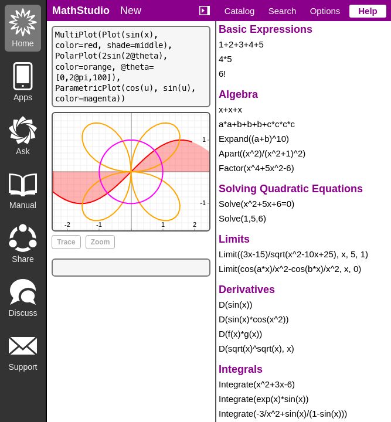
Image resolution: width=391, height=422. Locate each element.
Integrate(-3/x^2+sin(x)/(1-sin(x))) (283, 413)
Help (368, 11)
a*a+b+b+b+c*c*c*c (257, 124)
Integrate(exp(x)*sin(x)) (263, 399)
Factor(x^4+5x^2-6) (256, 168)
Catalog (240, 11)
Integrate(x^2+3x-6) (257, 384)
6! (222, 74)
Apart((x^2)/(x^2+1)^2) (262, 153)
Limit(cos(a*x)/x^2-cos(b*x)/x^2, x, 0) (290, 269)
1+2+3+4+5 (241, 44)
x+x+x (230, 109)
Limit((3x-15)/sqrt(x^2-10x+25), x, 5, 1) (293, 254)
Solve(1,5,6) (242, 218)
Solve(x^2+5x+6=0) (256, 204)
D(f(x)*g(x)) (240, 334)
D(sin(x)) (236, 304)
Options (325, 11)
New (130, 10)
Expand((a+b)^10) (254, 139)
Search (282, 11)
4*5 (225, 59)
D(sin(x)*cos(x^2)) (254, 319)
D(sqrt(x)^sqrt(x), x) (256, 348)
